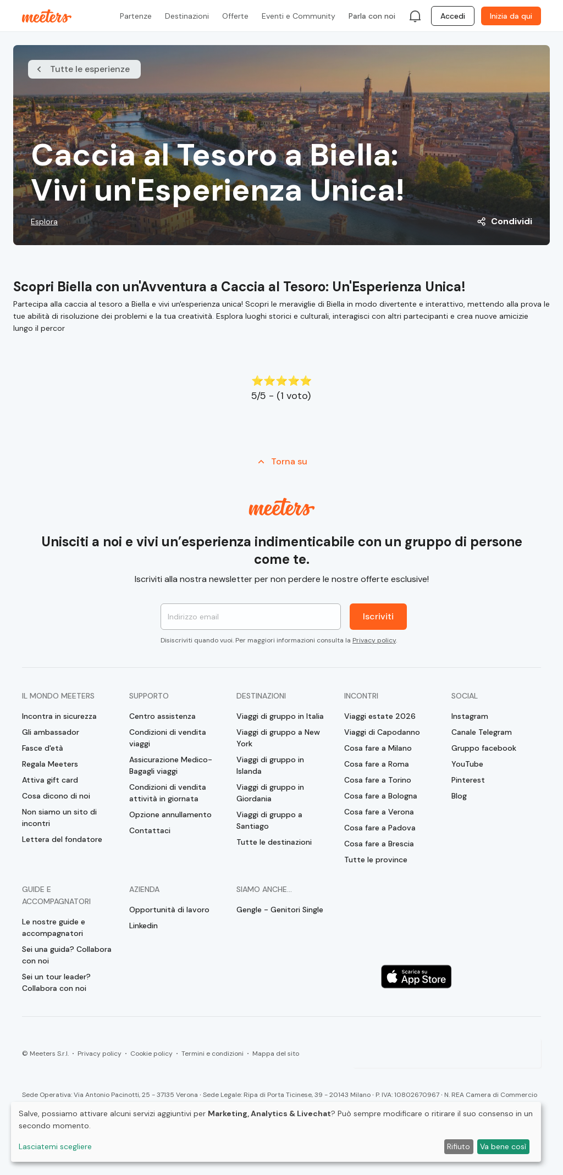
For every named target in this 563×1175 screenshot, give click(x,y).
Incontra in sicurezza (59, 716)
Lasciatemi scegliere (55, 1146)
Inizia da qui (511, 16)
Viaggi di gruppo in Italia (280, 716)
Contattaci (149, 830)
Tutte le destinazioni (274, 842)
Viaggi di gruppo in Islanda (270, 765)
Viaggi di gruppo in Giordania (270, 792)
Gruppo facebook (483, 748)
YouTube (467, 764)
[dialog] (276, 1132)
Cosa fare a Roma (376, 764)
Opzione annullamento (170, 814)
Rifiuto (458, 1146)
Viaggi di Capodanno (382, 732)
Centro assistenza (162, 716)
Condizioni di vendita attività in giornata (167, 792)
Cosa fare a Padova (380, 828)
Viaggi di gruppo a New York (278, 738)
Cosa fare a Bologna (380, 796)
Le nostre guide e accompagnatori (53, 927)
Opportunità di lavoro (169, 909)
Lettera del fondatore (62, 839)
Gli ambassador (50, 732)
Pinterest (468, 780)
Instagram (469, 716)
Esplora (44, 221)
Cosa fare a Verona (379, 812)
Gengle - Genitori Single (279, 909)
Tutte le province (375, 859)
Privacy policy (374, 640)
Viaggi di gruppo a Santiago (269, 820)
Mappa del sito (275, 1053)
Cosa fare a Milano (378, 748)
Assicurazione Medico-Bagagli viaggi (170, 765)
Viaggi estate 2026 (380, 716)
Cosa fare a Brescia (379, 844)
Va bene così (503, 1146)
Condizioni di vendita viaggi (167, 738)
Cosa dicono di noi (56, 796)
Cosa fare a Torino (377, 780)
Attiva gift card (50, 780)
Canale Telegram (481, 732)
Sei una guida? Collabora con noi (67, 955)
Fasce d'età (42, 748)
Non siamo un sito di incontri (59, 817)
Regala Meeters (50, 764)
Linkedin (143, 925)
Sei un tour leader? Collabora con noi (56, 982)
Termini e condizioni (212, 1053)
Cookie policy (151, 1053)
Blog (459, 796)
